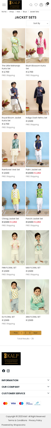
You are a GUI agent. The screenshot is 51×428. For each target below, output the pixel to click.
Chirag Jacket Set (10, 218)
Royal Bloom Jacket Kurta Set (11, 119)
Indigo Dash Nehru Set (36, 117)
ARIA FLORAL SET (33, 316)
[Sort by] (38, 23)
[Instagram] (8, 371)
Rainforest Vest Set (11, 169)
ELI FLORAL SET (8, 316)
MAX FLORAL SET (33, 267)
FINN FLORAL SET (9, 267)
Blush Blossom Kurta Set (36, 67)
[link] (31, 5)
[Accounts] (41, 5)
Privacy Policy (35, 420)
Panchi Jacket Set (34, 218)
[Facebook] (4, 371)
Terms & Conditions (17, 420)
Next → (37, 333)
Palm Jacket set (33, 169)
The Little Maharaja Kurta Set (11, 67)
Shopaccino (19, 425)
